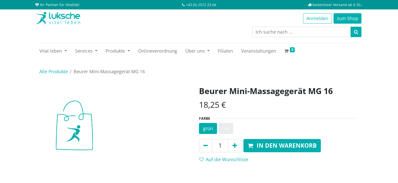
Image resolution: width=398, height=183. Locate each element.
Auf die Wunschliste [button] (223, 159)
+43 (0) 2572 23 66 (201, 4)
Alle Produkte (53, 71)
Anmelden (317, 18)
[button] (282, 145)
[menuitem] (157, 50)
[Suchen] (356, 32)
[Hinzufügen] (234, 145)
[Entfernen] (205, 145)
